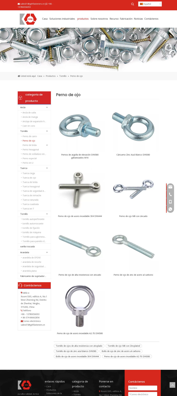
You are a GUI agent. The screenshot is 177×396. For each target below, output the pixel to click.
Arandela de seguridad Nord (36, 266)
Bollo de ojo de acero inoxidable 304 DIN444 (77, 356)
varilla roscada (27, 246)
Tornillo (24, 131)
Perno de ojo (29, 140)
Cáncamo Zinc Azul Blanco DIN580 (133, 154)
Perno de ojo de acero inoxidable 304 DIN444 (80, 216)
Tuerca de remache (32, 195)
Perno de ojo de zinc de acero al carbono (133, 274)
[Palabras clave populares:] (132, 4)
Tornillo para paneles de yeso (37, 241)
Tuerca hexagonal (31, 186)
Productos (51, 389)
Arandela (24, 252)
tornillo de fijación (31, 228)
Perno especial (30, 158)
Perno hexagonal (31, 149)
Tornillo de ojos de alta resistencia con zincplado (79, 345)
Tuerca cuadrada (31, 204)
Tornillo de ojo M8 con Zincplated (124, 345)
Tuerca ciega (29, 173)
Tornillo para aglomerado (35, 236)
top (172, 385)
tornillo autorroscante (33, 223)
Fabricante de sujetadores (33, 276)
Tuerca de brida (30, 182)
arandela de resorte (32, 262)
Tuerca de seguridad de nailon (37, 191)
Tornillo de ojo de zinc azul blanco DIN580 (76, 351)
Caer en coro (29, 125)
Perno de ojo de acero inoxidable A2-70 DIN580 (80, 333)
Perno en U (28, 162)
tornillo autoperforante (33, 219)
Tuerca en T (28, 208)
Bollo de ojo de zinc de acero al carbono (121, 351)
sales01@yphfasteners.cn (32, 3)
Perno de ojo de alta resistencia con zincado (80, 274)
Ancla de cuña (29, 112)
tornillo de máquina (32, 232)
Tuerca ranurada (30, 199)
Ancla (22, 107)
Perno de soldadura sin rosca (36, 154)
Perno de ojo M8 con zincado (133, 216)
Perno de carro (30, 136)
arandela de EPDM (31, 257)
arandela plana (30, 270)
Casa (48, 386)
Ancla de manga (30, 117)
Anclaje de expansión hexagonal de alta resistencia (37, 121)
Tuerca (23, 168)
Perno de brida (30, 145)
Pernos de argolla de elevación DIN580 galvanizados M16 (80, 156)
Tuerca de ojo (29, 177)
